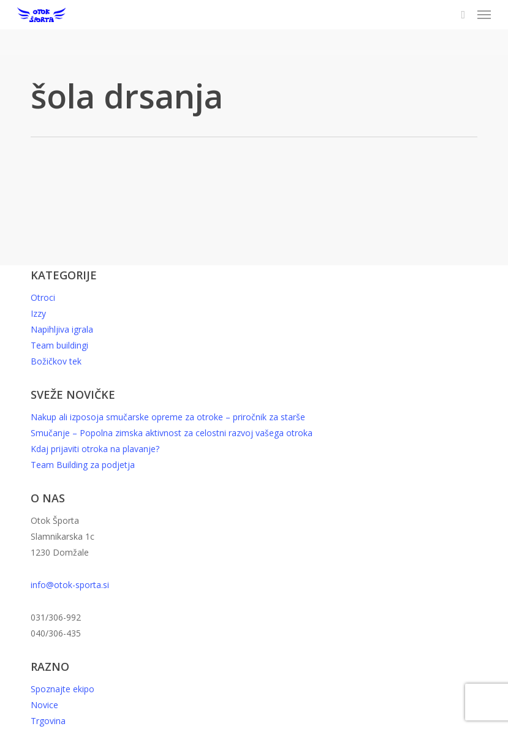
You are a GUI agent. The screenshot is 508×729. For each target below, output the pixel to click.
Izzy (38, 313)
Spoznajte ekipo (62, 689)
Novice (44, 705)
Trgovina (48, 721)
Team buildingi (59, 345)
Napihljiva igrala (62, 329)
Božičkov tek (56, 361)
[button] (484, 15)
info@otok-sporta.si (70, 585)
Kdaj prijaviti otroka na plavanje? (95, 449)
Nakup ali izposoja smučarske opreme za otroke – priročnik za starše (168, 417)
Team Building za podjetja (83, 464)
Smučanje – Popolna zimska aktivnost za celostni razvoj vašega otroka (172, 433)
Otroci (43, 297)
